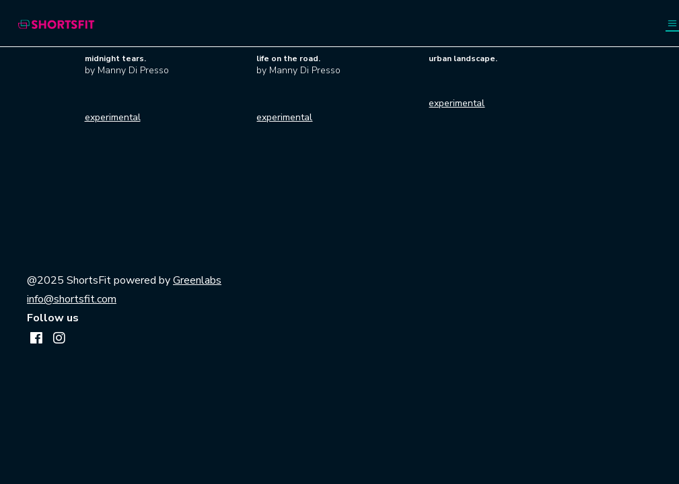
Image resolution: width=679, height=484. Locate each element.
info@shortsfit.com (71, 299)
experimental (113, 117)
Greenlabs (197, 280)
